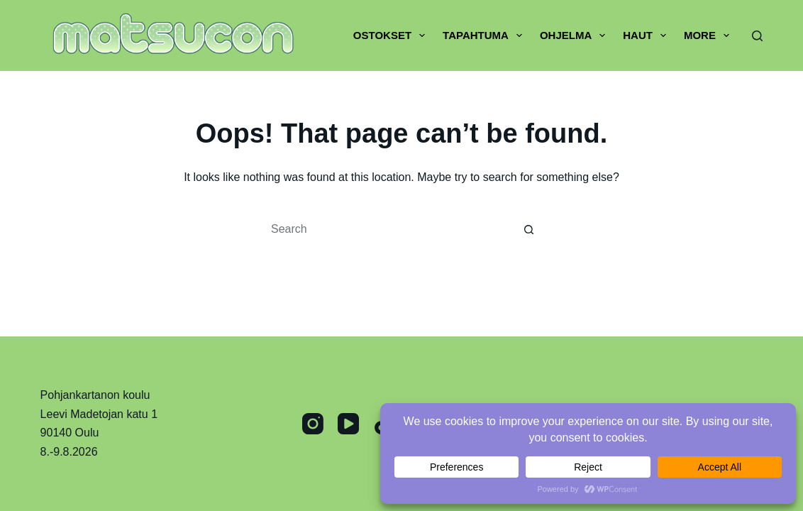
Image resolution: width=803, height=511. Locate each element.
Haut (647, 35)
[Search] (757, 36)
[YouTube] (348, 423)
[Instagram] (312, 423)
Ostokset (392, 35)
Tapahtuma (485, 35)
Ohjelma (575, 35)
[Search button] (529, 229)
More (709, 35)
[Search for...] (387, 229)
